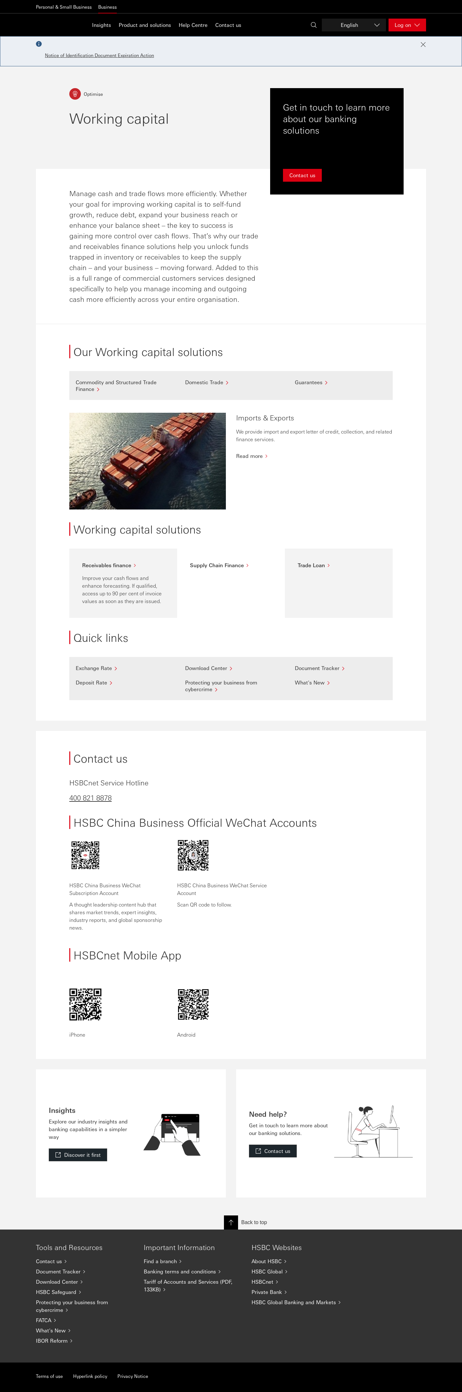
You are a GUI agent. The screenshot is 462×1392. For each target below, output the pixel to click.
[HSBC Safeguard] (84, 1292)
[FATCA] (84, 1320)
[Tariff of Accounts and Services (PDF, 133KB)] (192, 1285)
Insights (101, 24)
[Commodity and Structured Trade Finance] (121, 385)
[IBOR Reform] (84, 1341)
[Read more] (314, 456)
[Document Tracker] (340, 668)
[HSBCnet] (300, 1282)
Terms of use (49, 1376)
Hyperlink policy (90, 1376)
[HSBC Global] (300, 1271)
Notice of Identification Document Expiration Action (99, 55)
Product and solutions (145, 24)
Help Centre (193, 24)
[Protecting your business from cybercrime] (231, 685)
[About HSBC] (300, 1261)
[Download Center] (231, 668)
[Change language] (354, 25)
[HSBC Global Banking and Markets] (300, 1302)
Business (107, 7)
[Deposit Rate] (121, 682)
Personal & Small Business (64, 7)
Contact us (228, 24)
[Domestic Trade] (231, 382)
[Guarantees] (340, 382)
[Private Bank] (300, 1292)
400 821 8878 (90, 797)
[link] (78, 1154)
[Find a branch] (192, 1261)
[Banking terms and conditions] (192, 1271)
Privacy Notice (132, 1376)
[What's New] (340, 682)
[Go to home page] (52, 25)
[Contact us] (84, 1261)
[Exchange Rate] (121, 668)
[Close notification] (423, 44)
